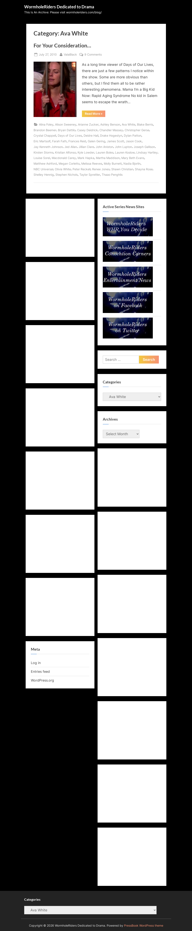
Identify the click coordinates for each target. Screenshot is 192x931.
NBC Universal (43, 169)
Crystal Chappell (45, 135)
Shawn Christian (122, 169)
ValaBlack (70, 54)
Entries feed (40, 671)
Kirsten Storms (43, 152)
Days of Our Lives (70, 135)
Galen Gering (96, 141)
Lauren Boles (104, 152)
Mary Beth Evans (132, 158)
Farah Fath (59, 141)
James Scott (115, 141)
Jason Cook (134, 141)
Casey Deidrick (87, 130)
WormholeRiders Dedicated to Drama (59, 6)
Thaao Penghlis (112, 174)
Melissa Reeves (91, 163)
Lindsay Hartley (147, 152)
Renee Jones (101, 169)
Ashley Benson (110, 124)
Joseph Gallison (144, 147)
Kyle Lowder (86, 152)
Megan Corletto (69, 163)
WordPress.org (42, 680)
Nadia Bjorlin (132, 163)
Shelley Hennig (44, 174)
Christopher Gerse (137, 130)
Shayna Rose (144, 169)
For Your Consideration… (62, 45)
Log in (36, 663)
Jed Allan (70, 147)
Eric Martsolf (42, 141)
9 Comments (93, 54)
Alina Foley (46, 124)
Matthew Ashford (45, 163)
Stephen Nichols (66, 174)
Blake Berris (145, 124)
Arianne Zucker (88, 124)
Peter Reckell (81, 169)
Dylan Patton (132, 135)
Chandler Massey (111, 130)
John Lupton (123, 147)
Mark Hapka (86, 158)
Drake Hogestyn (111, 135)
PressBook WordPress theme (143, 925)
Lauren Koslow (125, 152)
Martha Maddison (108, 158)
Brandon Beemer (45, 130)
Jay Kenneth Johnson (48, 147)
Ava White (128, 124)
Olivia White (63, 169)
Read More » (95, 114)
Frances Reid (77, 141)
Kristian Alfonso (65, 152)
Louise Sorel (42, 158)
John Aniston (104, 147)
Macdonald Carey (64, 158)
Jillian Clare (86, 147)
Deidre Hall (91, 135)
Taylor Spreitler (89, 174)
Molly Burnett (113, 163)
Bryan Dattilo (66, 130)
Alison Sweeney (65, 124)
